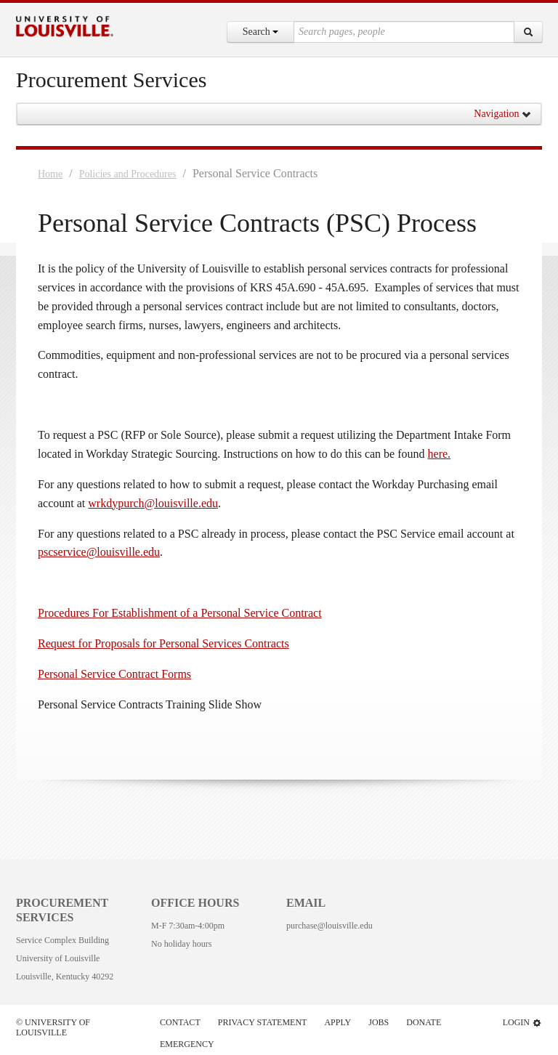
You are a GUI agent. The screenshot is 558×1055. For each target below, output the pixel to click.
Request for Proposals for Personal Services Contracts (163, 643)
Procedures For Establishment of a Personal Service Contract (180, 613)
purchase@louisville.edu (329, 926)
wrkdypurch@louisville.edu (153, 503)
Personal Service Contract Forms (114, 674)
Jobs (378, 1022)
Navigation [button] (503, 113)
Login (522, 1022)
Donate (423, 1022)
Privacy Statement (262, 1022)
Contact (180, 1022)
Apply (337, 1022)
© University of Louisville (53, 1027)
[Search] (528, 32)
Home (50, 174)
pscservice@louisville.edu (99, 552)
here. (439, 454)
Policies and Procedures (128, 174)
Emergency (187, 1044)
